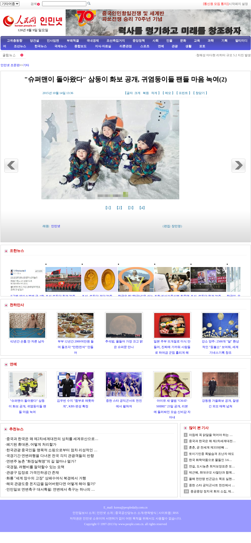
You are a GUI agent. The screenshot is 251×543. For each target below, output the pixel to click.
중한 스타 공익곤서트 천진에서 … (212, 485)
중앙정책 (139, 40)
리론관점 (125, 46)
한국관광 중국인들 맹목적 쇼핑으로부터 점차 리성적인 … (52, 450)
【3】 (131, 208)
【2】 (120, 208)
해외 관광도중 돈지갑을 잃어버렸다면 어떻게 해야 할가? (50, 484)
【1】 (109, 208)
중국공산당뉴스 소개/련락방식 (136, 513)
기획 (224, 40)
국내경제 (93, 40)
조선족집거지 (115, 40)
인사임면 (53, 40)
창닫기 (200, 93)
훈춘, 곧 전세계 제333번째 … (208, 447)
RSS (175, 513)
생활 (188, 46)
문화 (183, 40)
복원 (146, 93)
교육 (197, 40)
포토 (202, 46)
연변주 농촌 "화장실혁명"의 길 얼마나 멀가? (41, 461)
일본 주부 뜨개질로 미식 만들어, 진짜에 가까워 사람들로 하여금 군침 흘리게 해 (172, 347)
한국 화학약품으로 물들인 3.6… (210, 460)
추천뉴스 (16, 429)
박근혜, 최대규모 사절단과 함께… (212, 472)
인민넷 (55, 226)
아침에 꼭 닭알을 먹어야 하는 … (211, 435)
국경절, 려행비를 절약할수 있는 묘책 (35, 467)
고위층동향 (14, 40)
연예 (160, 46)
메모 (168, 93)
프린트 (183, 93)
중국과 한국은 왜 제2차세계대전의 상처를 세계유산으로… (52, 439)
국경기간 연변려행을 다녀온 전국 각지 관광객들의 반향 (50, 456)
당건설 (34, 40)
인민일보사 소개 (84, 513)
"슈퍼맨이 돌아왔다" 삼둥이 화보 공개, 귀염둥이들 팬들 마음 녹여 (27, 406)
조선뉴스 (20, 46)
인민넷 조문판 (10, 65)
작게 (154, 93)
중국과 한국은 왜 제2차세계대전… (212, 441)
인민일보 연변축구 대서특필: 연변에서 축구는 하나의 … (50, 489)
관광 (175, 46)
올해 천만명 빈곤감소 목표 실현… (212, 479)
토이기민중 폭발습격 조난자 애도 (211, 454)
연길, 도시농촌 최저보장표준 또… (212, 466)
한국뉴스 (40, 46)
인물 (169, 40)
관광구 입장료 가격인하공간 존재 (32, 473)
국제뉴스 (60, 46)
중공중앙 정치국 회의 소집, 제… (212, 491)
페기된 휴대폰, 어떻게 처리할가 (31, 444)
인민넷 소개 (104, 513)
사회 (155, 40)
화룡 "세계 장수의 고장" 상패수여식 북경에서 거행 (46, 478)
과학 (211, 40)
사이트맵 (165, 513)
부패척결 (73, 40)
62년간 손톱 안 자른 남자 (27, 341)
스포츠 (144, 46)
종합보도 (80, 46)
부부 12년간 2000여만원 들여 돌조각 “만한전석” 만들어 (76, 347)
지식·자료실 (103, 46)
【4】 (143, 208)
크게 (137, 93)
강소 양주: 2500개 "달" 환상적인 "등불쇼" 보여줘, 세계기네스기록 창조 (220, 347)
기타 (26, 65)
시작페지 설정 (238, 4)
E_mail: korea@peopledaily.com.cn (126, 507)
